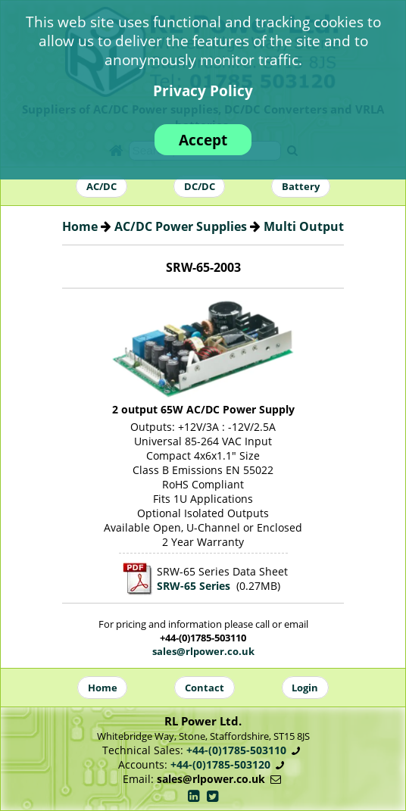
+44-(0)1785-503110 (236, 750)
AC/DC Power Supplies (180, 226)
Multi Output (304, 226)
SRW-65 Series (193, 586)
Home (80, 226)
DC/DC (199, 186)
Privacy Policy (203, 90)
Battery (301, 186)
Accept (203, 139)
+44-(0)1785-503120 (220, 764)
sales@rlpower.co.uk (203, 651)
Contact (204, 687)
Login (305, 687)
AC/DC (101, 186)
